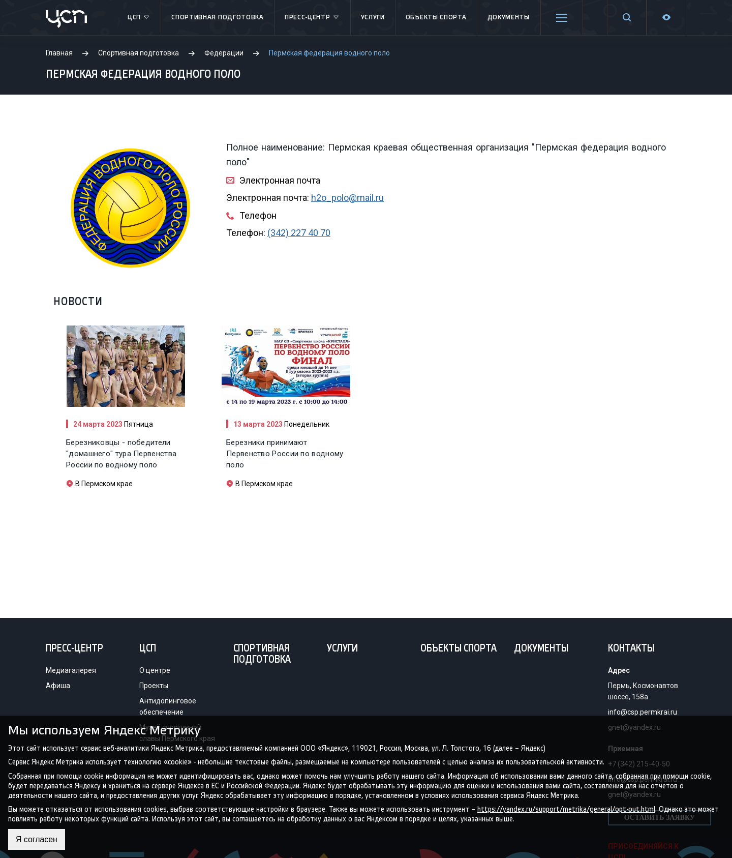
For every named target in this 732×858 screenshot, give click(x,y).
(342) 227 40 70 (298, 232)
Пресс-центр (312, 17)
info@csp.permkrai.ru (642, 712)
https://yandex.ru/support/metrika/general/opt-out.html (566, 809)
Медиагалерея (71, 670)
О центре (154, 670)
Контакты (631, 649)
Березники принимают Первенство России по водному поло (284, 453)
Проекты (153, 686)
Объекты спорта (436, 17)
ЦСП (139, 17)
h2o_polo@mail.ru (347, 197)
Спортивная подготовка (217, 17)
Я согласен (37, 839)
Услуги (373, 17)
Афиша (58, 686)
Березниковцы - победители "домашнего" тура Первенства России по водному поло (121, 453)
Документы (508, 17)
